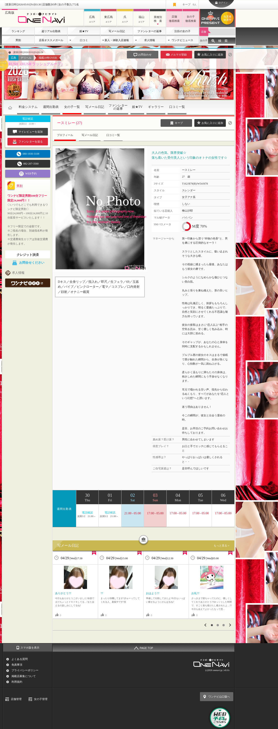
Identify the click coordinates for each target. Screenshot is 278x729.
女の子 (203, 40)
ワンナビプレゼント (228, 18)
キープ (189, 4)
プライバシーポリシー (24, 670)
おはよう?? (152, 593)
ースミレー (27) (69, 123)
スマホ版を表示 (29, 647)
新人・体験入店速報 (117, 40)
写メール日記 (117, 31)
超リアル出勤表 (51, 31)
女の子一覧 (72, 107)
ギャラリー (156, 107)
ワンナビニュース (182, 40)
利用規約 (16, 681)
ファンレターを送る (28, 141)
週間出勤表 (51, 107)
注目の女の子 (182, 31)
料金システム (28, 107)
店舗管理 (16, 699)
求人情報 (149, 40)
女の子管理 (40, 699)
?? (102, 593)
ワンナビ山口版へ (219, 696)
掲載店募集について (23, 676)
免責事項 (16, 664)
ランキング (18, 31)
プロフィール (65, 135)
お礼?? (195, 593)
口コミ (84, 40)
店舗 (203, 31)
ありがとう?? (63, 593)
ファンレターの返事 (149, 31)
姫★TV (83, 31)
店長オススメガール (51, 40)
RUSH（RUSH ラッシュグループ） (37, 64)
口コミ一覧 (177, 107)
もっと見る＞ (222, 545)
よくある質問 (19, 659)
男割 (18, 40)
